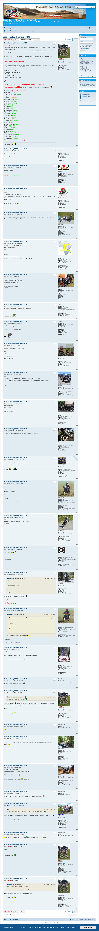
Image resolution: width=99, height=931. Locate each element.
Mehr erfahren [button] (71, 927)
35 (63, 444)
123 (63, 532)
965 (63, 499)
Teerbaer (60, 321)
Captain (10, 884)
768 (63, 258)
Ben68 (59, 774)
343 (63, 358)
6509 (64, 173)
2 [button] (74, 39)
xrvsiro (60, 171)
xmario (60, 553)
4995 (64, 61)
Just (59, 148)
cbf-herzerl (60, 583)
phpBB (44, 922)
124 (63, 776)
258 (63, 665)
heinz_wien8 (61, 530)
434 (63, 197)
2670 (64, 817)
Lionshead (60, 441)
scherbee (60, 256)
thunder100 (61, 497)
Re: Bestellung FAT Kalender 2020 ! (16, 149)
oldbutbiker (61, 195)
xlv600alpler (61, 413)
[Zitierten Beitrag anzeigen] (24, 579)
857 (63, 556)
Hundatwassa (61, 678)
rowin (59, 356)
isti (59, 663)
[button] (77, 39)
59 (63, 306)
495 (63, 323)
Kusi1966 (60, 224)
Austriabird (61, 748)
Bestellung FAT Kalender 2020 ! (16, 37)
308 (63, 585)
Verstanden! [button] (88, 927)
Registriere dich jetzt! (84, 48)
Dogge (92, 76)
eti (59, 287)
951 (63, 680)
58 (63, 387)
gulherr (60, 385)
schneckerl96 (61, 464)
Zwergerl (60, 58)
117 (63, 289)
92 (63, 226)
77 (63, 415)
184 (63, 750)
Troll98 (59, 304)
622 (63, 466)
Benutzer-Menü (84, 35)
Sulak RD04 (61, 814)
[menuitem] (14, 28)
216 (63, 150)
